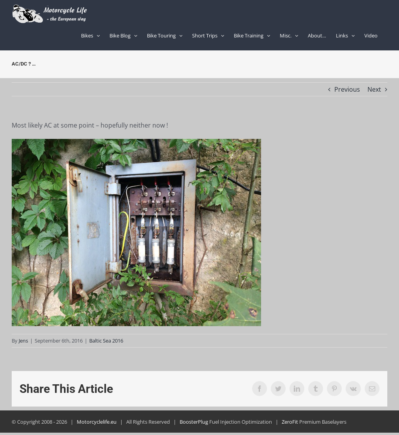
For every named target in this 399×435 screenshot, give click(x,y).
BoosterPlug (194, 421)
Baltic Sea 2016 (106, 340)
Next (374, 89)
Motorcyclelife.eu (97, 421)
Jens (23, 340)
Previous (347, 89)
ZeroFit (290, 421)
